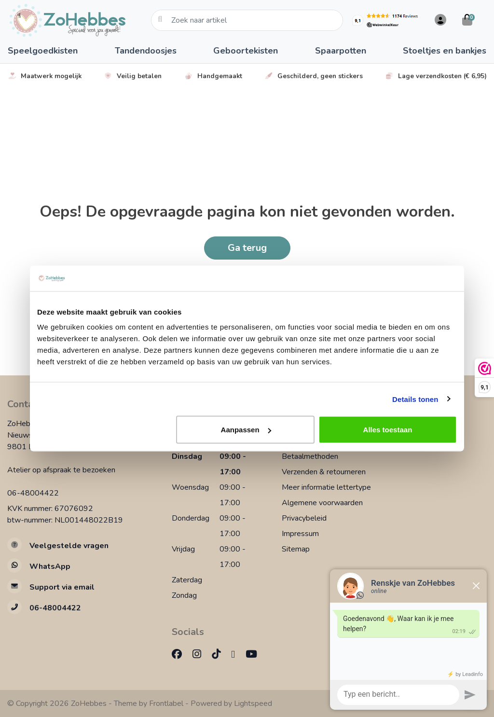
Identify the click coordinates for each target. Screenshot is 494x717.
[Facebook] (181, 654)
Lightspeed (253, 703)
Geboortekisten (245, 50)
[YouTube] (255, 654)
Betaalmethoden (310, 456)
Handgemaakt (213, 76)
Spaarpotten (340, 50)
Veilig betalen (132, 76)
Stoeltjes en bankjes (444, 50)
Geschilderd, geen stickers (313, 76)
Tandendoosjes (146, 50)
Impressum (300, 533)
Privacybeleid (304, 518)
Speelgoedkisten (43, 50)
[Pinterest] (237, 654)
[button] (439, 20)
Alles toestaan (387, 430)
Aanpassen (246, 430)
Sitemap (296, 549)
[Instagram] (200, 654)
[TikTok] (220, 654)
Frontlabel (166, 703)
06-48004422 (33, 493)
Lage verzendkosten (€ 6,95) (435, 76)
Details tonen (415, 399)
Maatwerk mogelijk (44, 76)
